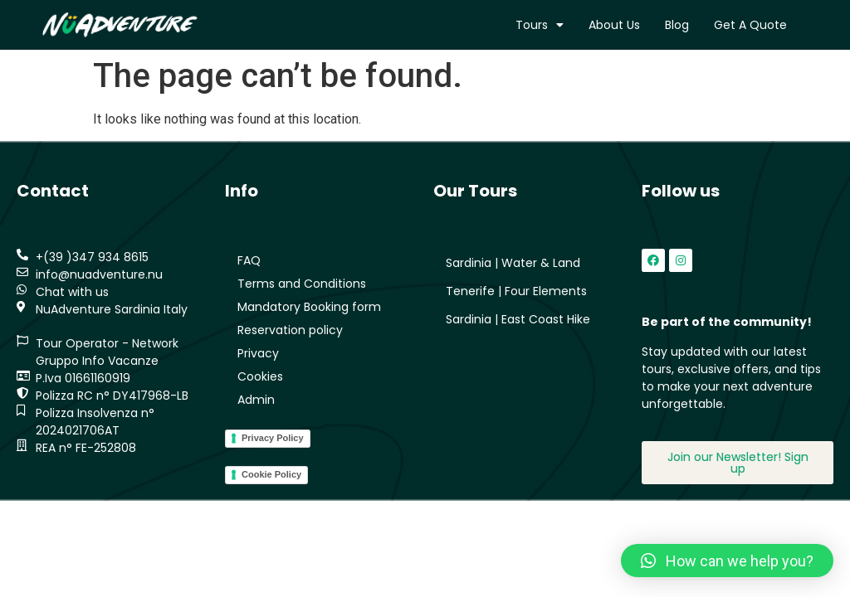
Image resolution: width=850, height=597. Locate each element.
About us (614, 25)
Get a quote (750, 25)
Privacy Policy (273, 438)
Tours (539, 25)
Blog (677, 25)
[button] (727, 560)
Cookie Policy (271, 474)
